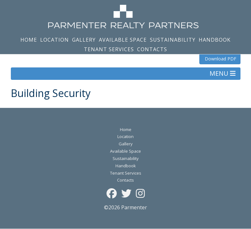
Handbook (215, 39)
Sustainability (173, 39)
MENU (223, 73)
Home (28, 39)
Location (54, 39)
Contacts (152, 49)
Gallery (84, 39)
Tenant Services (109, 49)
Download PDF (219, 59)
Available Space (123, 39)
